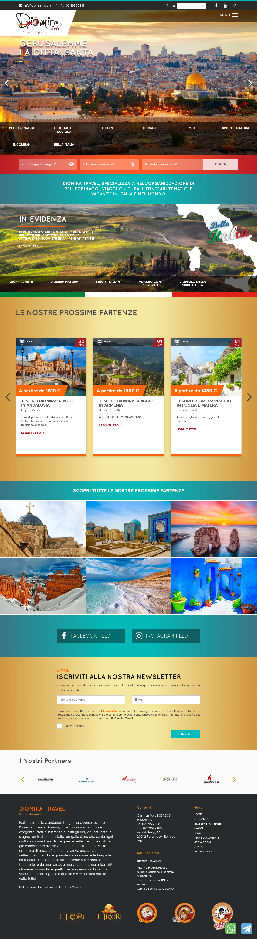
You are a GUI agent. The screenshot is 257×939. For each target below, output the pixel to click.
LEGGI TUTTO (29, 246)
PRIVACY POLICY (204, 851)
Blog (197, 833)
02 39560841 (72, 5)
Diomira (39, 23)
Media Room (202, 842)
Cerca (170, 5)
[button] (48, 164)
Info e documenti (206, 837)
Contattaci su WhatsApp (230, 928)
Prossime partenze (207, 823)
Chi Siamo (201, 819)
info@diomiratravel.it (35, 5)
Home (198, 814)
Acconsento (75, 726)
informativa (110, 711)
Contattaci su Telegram (246, 928)
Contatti (200, 847)
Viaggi (198, 828)
